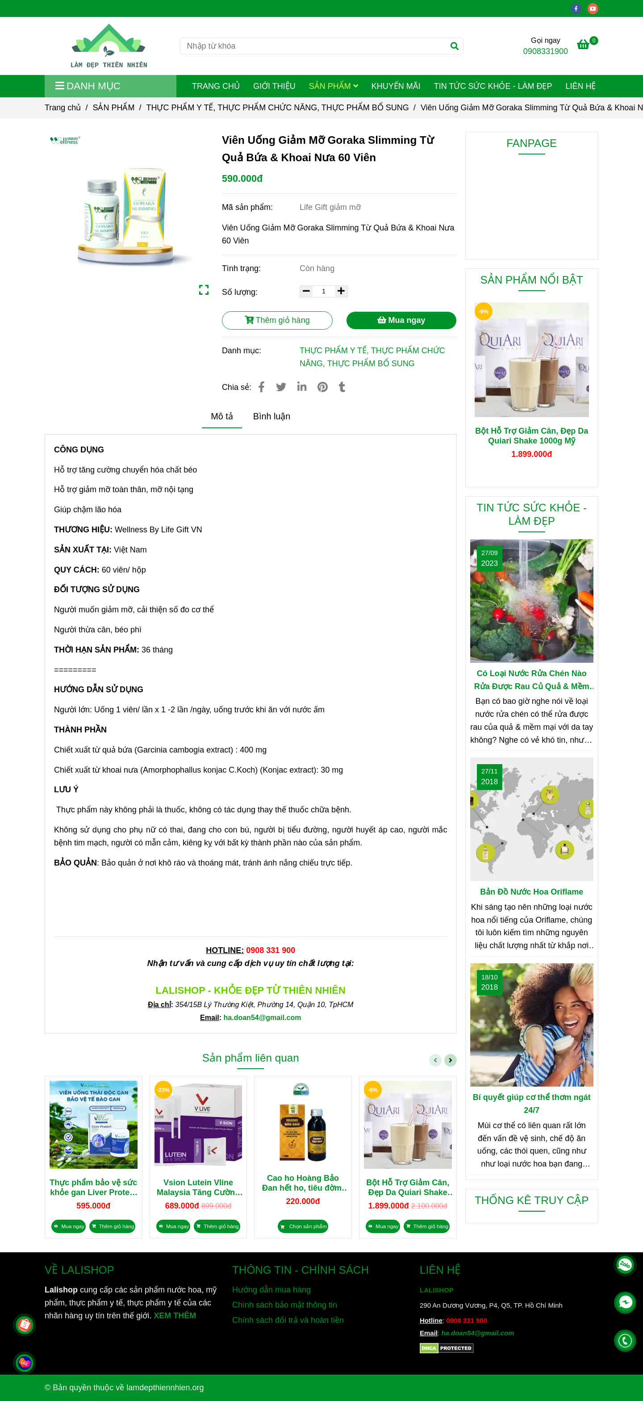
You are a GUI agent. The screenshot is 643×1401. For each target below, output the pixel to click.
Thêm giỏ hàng (277, 320)
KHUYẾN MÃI (396, 86)
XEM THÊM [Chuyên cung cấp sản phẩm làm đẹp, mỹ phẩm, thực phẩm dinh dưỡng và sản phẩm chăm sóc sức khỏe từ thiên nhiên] (175, 1315)
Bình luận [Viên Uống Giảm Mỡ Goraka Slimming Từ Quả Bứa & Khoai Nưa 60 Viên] (272, 416)
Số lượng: (241, 292)
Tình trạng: (242, 268)
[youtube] (595, 8)
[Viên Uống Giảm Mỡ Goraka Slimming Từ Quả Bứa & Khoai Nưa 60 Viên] (109, 46)
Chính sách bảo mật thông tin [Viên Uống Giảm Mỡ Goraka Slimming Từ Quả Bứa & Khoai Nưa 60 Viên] (284, 1305)
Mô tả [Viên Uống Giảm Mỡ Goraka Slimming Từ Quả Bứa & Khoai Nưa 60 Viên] (222, 416)
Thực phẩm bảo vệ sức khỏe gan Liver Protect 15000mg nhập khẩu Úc (93, 1187)
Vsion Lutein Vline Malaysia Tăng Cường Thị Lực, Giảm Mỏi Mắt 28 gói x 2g (198, 1187)
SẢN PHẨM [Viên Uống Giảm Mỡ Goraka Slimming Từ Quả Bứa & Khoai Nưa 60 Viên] (113, 107)
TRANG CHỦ (216, 86)
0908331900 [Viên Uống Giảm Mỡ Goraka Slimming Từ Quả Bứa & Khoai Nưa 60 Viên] (545, 51)
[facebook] (579, 8)
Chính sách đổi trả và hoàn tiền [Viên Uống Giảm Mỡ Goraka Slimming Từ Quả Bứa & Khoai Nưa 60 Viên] (288, 1320)
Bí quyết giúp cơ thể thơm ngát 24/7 (532, 1104)
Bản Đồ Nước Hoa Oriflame (531, 891)
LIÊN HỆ (580, 86)
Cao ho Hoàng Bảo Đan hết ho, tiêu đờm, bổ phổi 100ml (303, 1183)
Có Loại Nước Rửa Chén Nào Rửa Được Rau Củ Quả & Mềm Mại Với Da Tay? (531, 681)
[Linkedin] (302, 387)
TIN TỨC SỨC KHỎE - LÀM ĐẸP (493, 86)
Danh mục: (242, 350)
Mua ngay (401, 320)
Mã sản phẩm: (248, 207)
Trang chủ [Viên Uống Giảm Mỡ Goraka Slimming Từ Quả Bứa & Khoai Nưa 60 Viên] (63, 107)
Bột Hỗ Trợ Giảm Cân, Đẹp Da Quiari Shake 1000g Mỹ (407, 1187)
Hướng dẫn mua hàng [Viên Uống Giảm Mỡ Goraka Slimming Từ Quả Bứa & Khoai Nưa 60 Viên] (271, 1289)
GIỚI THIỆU (274, 86)
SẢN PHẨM (333, 86)
